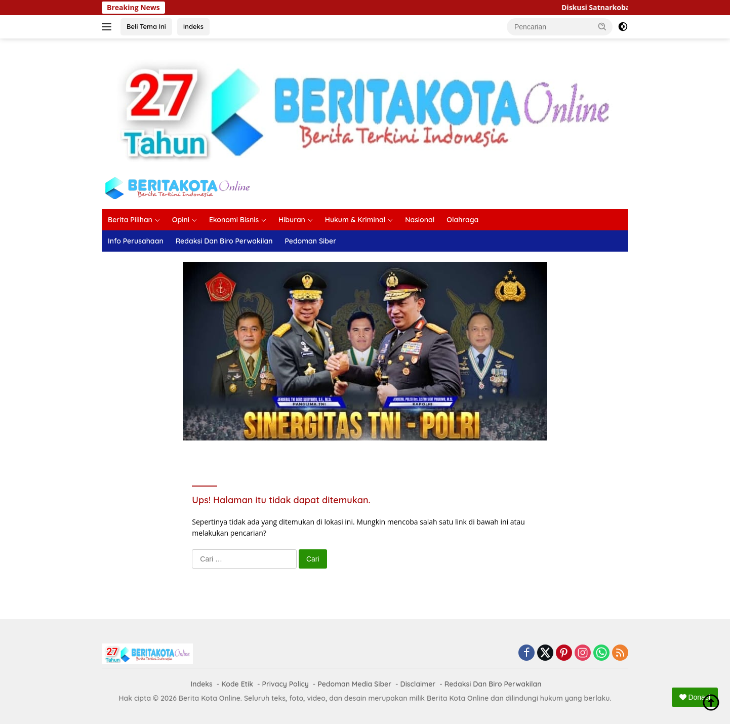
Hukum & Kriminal (355, 219)
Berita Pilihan (130, 219)
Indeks (193, 26)
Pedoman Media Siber (354, 684)
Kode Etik (237, 684)
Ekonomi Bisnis (234, 219)
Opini (180, 219)
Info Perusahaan (136, 241)
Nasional (419, 219)
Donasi (694, 697)
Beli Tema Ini (146, 26)
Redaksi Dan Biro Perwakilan (224, 241)
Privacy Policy (285, 684)
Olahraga (462, 219)
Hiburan (291, 219)
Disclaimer (418, 684)
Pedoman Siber (310, 241)
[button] (602, 26)
